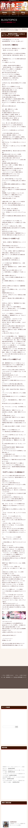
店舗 (16, 645)
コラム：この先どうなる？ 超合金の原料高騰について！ (20, 677)
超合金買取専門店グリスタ (14, 0)
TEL (14, 13)
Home (4, 13)
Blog (23, 13)
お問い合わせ (5, 643)
